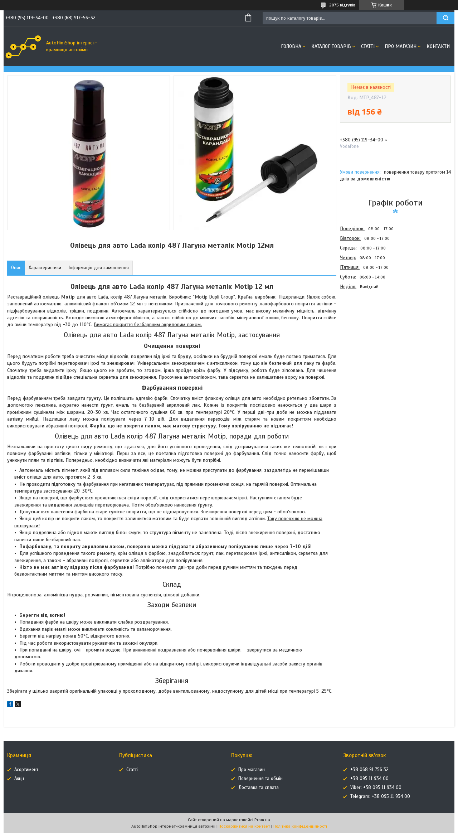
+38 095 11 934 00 (369, 778)
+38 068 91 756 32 (369, 770)
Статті (368, 46)
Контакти (438, 46)
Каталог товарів (331, 46)
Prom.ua (262, 819)
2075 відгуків (342, 5)
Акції (19, 778)
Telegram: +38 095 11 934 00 (380, 796)
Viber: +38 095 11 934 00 (375, 787)
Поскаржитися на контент (244, 826)
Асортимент (26, 770)
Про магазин (400, 46)
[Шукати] (445, 18)
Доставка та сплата (258, 787)
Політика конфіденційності (300, 826)
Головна (291, 46)
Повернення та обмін (260, 778)
